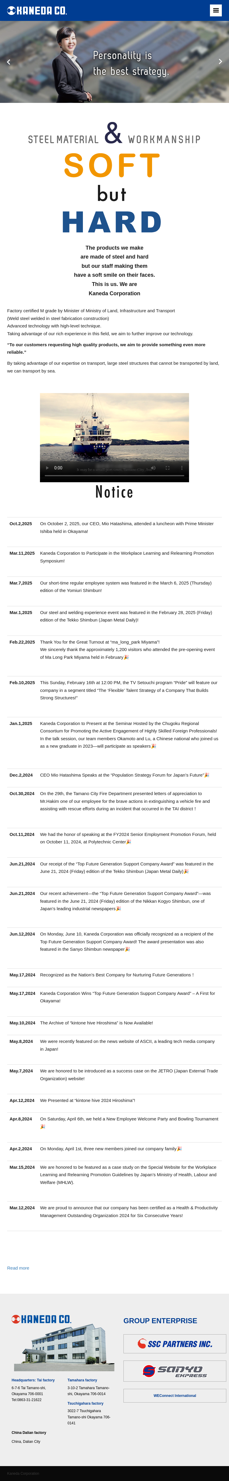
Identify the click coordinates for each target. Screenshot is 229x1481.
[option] (114, 62)
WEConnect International (175, 1396)
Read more (18, 1267)
